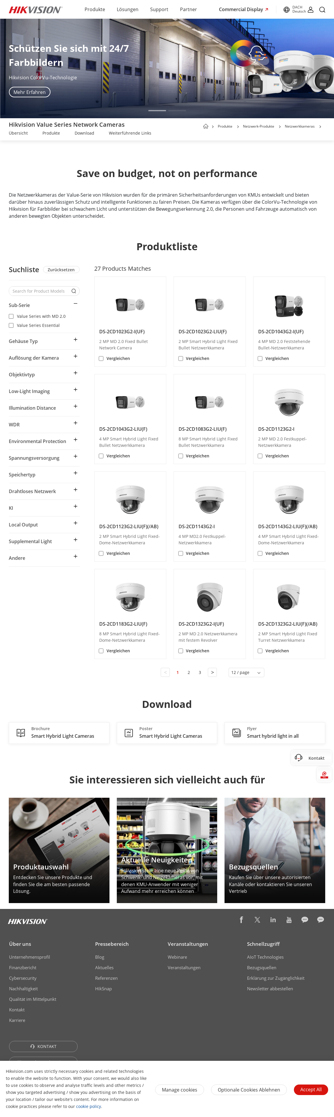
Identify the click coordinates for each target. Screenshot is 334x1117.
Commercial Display (241, 9)
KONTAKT (43, 1046)
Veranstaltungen (188, 944)
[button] (157, 111)
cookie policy (88, 1106)
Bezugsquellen (261, 967)
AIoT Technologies (265, 957)
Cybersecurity (23, 978)
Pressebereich (112, 944)
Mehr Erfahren (29, 92)
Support (159, 9)
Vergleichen (118, 358)
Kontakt (17, 1010)
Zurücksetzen (61, 269)
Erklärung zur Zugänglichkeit (275, 978)
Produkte (95, 9)
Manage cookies (179, 1090)
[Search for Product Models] (40, 291)
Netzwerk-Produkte (258, 126)
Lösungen (127, 9)
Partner (188, 9)
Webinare (177, 957)
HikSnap (103, 988)
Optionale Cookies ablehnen (249, 1090)
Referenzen (106, 978)
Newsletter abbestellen (270, 988)
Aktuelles (104, 967)
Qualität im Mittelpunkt (32, 999)
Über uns (20, 944)
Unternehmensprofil (29, 957)
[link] (18, 133)
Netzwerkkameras (300, 126)
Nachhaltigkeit (23, 988)
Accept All (311, 1089)
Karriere (17, 1020)
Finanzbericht (22, 967)
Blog (99, 957)
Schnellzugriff (263, 944)
